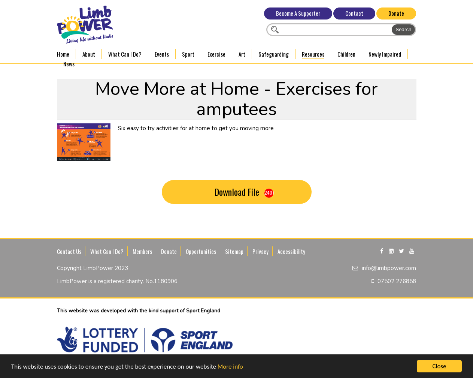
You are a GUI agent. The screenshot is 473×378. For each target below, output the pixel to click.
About (88, 54)
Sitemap (234, 251)
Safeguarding (273, 54)
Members (142, 251)
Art (242, 54)
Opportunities (201, 251)
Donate (396, 13)
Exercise (216, 54)
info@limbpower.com (389, 268)
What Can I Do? (125, 54)
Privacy (260, 251)
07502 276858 (397, 281)
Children (346, 54)
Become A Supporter (298, 13)
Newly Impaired (385, 54)
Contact (354, 13)
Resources (313, 54)
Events (162, 54)
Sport (188, 54)
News (69, 64)
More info (230, 367)
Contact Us (69, 251)
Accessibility (291, 251)
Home (63, 54)
